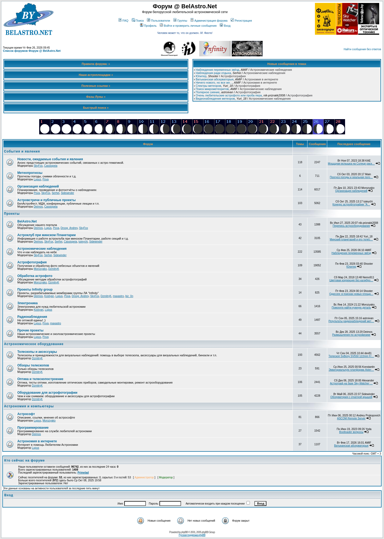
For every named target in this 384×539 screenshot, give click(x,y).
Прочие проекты (30, 330)
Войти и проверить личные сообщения (188, 25)
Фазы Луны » (96, 96)
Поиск (138, 20)
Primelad (83, 472)
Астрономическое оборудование (34, 344)
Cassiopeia (50, 165)
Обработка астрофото (34, 276)
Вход (225, 25)
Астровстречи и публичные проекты (46, 200)
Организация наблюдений (38, 186)
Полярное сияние (208, 92)
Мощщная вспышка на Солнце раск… (351, 163)
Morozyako (40, 268)
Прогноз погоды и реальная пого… (351, 177)
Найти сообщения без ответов (362, 49)
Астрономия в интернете (261, 79)
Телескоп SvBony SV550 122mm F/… (351, 356)
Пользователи (158, 20)
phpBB (184, 532)
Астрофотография (233, 76)
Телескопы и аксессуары (37, 352)
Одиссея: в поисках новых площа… (351, 293)
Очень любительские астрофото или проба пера (229, 95)
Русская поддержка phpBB (192, 535)
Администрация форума (208, 20)
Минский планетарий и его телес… (351, 239)
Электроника (27, 303)
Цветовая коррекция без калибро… (351, 280)
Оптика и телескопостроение (40, 379)
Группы (180, 20)
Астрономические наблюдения (271, 69)
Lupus (37, 179)
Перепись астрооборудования (351, 225)
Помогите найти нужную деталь (351, 307)
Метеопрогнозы (29, 173)
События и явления (22, 151)
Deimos (38, 206)
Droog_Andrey (69, 227)
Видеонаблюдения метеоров (215, 98)
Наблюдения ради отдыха (213, 73)
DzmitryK (53, 268)
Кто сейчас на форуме (24, 460)
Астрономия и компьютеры (29, 406)
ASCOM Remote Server (351, 418)
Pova (45, 179)
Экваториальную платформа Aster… (351, 369)
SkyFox (38, 165)
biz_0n (129, 296)
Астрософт (26, 414)
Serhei (55, 193)
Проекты (12, 214)
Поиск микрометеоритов (212, 89)
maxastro (118, 296)
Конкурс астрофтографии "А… (351, 204)
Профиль (148, 25)
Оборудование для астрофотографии (47, 393)
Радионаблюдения (32, 317)
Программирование (33, 427)
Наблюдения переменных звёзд (217, 69)
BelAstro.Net (27, 221)
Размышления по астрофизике (351, 334)
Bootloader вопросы (351, 432)
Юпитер (201, 76)
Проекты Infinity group (35, 289)
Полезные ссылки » (95, 85)
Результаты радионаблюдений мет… (351, 321)
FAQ (123, 20)
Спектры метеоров (208, 85)
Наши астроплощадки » (96, 74)
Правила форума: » (96, 63)
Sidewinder (67, 193)
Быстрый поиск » (96, 107)
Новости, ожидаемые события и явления (50, 159)
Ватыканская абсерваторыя (215, 79)
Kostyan (49, 296)
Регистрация (241, 20)
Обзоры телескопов (33, 365)
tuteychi (83, 241)
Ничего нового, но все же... (214, 82)
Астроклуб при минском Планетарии (46, 235)
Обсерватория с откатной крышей (351, 397)
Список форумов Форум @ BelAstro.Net (32, 50)
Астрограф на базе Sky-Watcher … (351, 383)
